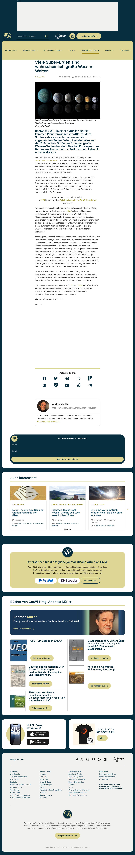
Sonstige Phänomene (52, 47)
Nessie (73, 523)
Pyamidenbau (30, 523)
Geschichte (14, 790)
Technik (94, 505)
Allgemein (14, 771)
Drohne (59, 523)
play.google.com (38, 742)
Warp (102, 525)
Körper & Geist (45, 782)
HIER (43, 200)
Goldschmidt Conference (46, 160)
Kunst (41, 787)
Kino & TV (43, 777)
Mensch (108, 47)
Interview (43, 774)
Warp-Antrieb (109, 525)
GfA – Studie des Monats (20, 795)
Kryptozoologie (59, 505)
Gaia (69, 211)
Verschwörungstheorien (78, 792)
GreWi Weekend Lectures (20, 798)
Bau (19, 523)
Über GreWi (124, 47)
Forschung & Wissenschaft (20, 785)
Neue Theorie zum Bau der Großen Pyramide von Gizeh (27, 512)
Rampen (15, 525)
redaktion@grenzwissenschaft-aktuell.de (72, 36)
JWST (80, 285)
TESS (71, 285)
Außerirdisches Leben (25, 52)
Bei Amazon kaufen (40, 708)
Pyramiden (39, 523)
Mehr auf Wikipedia (23, 629)
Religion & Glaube (75, 774)
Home (12, 52)
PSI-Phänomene (29, 47)
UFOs (71, 47)
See (77, 523)
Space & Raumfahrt (89, 47)
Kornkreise (43, 779)
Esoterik (13, 782)
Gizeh (23, 523)
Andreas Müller (40, 77)
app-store (38, 734)
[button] (44, 378)
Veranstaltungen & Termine (79, 790)
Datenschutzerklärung (107, 774)
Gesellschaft (15, 792)
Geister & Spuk (16, 787)
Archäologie (10, 47)
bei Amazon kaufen (42, 658)
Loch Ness (66, 523)
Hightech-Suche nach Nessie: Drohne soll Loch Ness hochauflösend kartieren (66, 513)
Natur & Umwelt (75, 505)
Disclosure (14, 779)
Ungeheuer (55, 525)
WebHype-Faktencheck (78, 795)
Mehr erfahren (90, 580)
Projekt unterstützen (89, 36)
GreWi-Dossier (45, 771)
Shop (102, 738)
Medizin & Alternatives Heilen (50, 790)
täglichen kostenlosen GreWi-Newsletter (77, 200)
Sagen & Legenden (76, 777)
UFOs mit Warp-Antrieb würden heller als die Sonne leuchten (107, 512)
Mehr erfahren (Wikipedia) (48, 422)
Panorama (43, 798)
